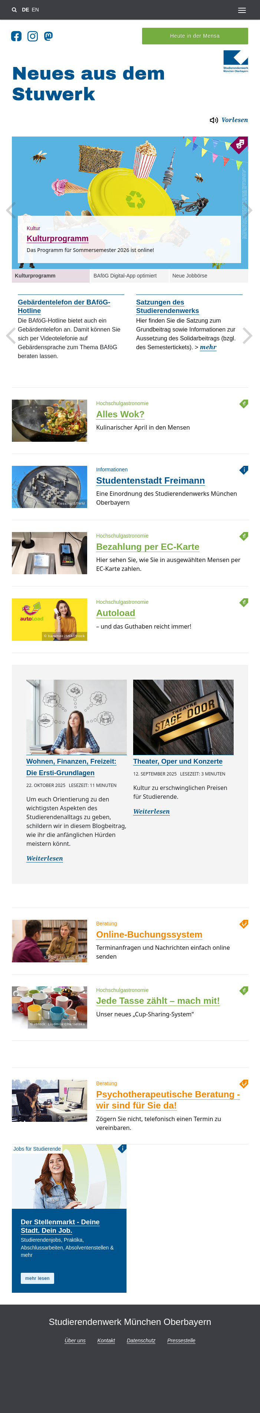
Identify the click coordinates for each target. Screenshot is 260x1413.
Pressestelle (181, 1338)
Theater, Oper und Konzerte (178, 759)
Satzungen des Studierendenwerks (167, 304)
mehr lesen (37, 1275)
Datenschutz (141, 1338)
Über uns (75, 1338)
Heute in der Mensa (195, 33)
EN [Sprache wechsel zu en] (35, 10)
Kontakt (106, 1338)
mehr (208, 344)
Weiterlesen (44, 855)
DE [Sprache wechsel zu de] (25, 10)
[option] (130, 200)
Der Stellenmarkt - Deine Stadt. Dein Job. (60, 1223)
